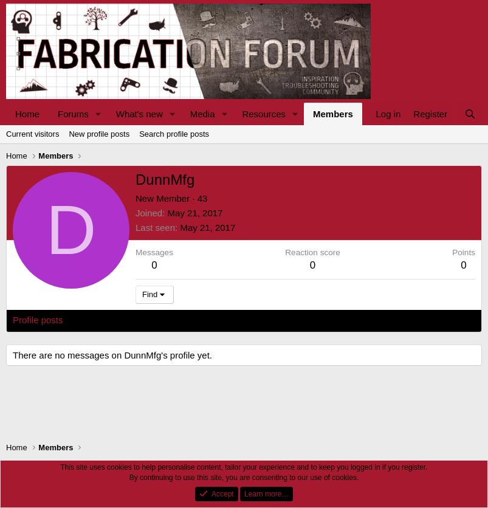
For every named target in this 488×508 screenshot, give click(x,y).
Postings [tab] (159, 320)
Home (27, 114)
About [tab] (201, 320)
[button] (98, 114)
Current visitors (32, 134)
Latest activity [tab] (103, 320)
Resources (264, 114)
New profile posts (99, 134)
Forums (73, 114)
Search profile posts (174, 134)
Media (202, 114)
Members (333, 114)
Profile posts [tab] (38, 320)
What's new (139, 114)
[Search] (470, 114)
